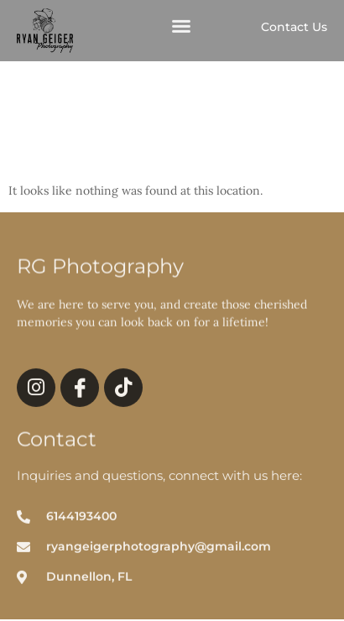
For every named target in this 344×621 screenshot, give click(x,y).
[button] (181, 27)
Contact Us (294, 26)
